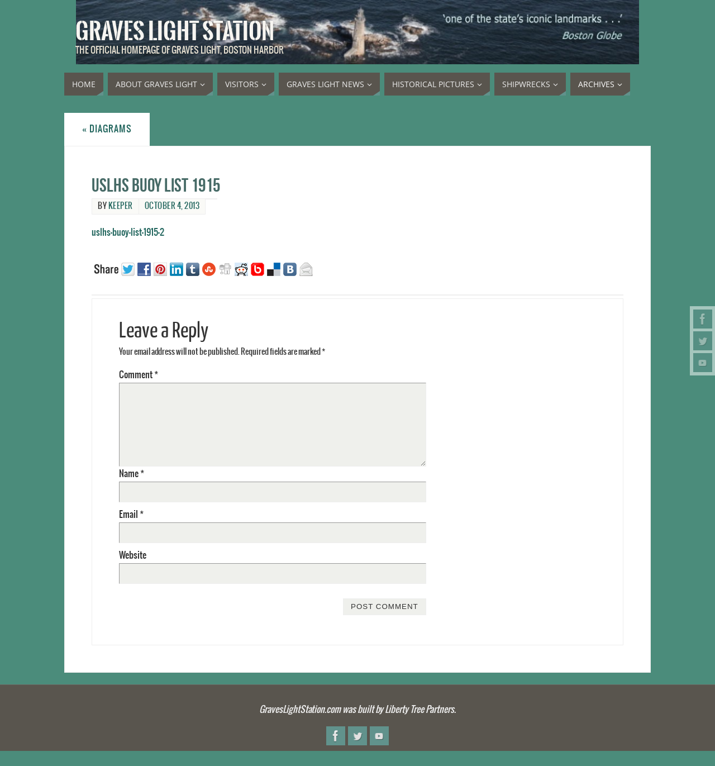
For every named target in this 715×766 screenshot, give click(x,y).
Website (132, 555)
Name (131, 474)
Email (131, 515)
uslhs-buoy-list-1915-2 (128, 232)
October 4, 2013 (172, 206)
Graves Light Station (174, 31)
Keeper (120, 206)
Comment (138, 375)
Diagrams (107, 129)
